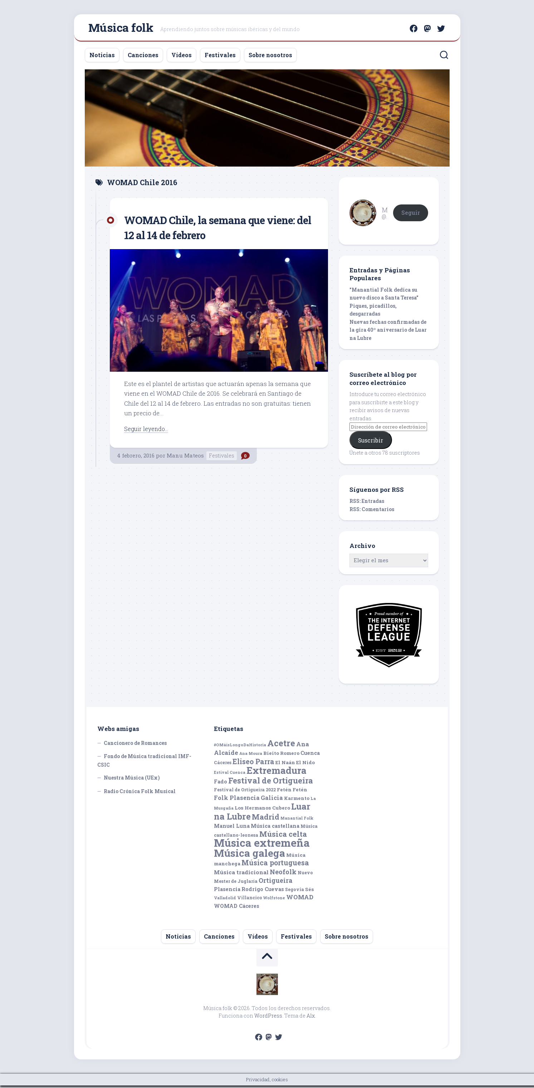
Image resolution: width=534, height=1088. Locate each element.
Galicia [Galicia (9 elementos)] (272, 800)
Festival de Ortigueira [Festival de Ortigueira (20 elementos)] (270, 783)
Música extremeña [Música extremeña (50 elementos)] (262, 845)
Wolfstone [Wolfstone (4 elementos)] (274, 900)
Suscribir (370, 442)
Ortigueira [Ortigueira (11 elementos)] (276, 883)
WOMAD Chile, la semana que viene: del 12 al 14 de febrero (202, 229)
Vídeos (181, 57)
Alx (311, 1018)
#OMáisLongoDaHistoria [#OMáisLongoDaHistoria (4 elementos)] (240, 747)
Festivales (220, 57)
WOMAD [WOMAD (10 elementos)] (299, 900)
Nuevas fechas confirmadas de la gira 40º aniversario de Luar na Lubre (388, 332)
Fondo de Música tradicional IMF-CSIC (144, 763)
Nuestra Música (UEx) (132, 780)
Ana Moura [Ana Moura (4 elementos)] (250, 756)
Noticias (102, 57)
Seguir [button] (410, 215)
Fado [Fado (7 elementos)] (220, 784)
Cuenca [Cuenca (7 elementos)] (310, 755)
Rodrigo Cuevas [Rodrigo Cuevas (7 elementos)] (262, 891)
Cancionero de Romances (135, 745)
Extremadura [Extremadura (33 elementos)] (276, 773)
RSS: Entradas (366, 503)
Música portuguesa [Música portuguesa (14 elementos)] (275, 865)
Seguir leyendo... (147, 431)
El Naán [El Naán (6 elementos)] (285, 765)
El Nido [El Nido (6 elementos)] (305, 765)
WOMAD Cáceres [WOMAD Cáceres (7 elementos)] (236, 908)
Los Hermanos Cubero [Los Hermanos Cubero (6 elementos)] (262, 810)
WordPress (268, 1018)
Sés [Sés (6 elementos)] (309, 892)
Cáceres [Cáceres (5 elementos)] (222, 765)
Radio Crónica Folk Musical (140, 793)
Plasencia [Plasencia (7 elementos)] (227, 891)
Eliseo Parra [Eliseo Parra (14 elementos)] (253, 764)
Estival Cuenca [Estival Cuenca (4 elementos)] (229, 775)
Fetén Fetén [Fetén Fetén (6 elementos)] (292, 792)
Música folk (120, 28)
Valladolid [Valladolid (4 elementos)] (225, 900)
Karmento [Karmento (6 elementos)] (296, 800)
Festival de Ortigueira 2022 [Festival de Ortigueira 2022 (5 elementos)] (245, 792)
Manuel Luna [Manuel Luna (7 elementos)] (232, 828)
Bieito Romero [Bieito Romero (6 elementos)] (281, 756)
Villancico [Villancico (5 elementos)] (249, 900)
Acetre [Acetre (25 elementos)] (281, 745)
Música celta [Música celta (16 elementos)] (283, 836)
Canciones (143, 57)
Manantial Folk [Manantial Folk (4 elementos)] (296, 820)
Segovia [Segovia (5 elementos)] (294, 892)
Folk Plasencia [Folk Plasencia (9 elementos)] (237, 800)
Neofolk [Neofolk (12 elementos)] (283, 874)
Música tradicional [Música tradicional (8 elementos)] (241, 874)
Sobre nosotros (270, 57)
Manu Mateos (185, 457)
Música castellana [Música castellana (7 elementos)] (275, 828)
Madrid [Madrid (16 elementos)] (265, 819)
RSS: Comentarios (371, 511)
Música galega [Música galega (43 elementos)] (249, 855)
